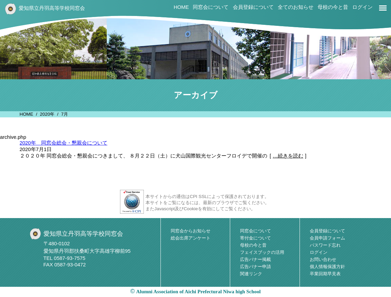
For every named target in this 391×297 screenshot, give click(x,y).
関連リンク (251, 273)
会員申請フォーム (327, 238)
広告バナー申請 (255, 266)
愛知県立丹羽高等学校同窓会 (52, 8)
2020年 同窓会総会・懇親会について (63, 143)
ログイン (362, 7)
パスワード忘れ (325, 245)
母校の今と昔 (333, 7)
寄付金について (255, 238)
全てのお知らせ (295, 7)
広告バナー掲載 (255, 259)
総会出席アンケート (190, 238)
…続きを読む (288, 156)
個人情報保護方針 (327, 266)
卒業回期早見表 (325, 273)
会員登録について (253, 7)
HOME (181, 7)
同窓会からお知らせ (190, 230)
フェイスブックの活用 (262, 252)
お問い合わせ (323, 259)
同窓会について (210, 7)
